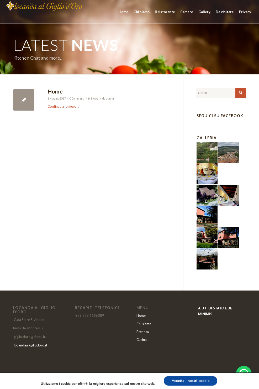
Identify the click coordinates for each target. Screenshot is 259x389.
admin (110, 98)
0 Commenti (77, 98)
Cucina (141, 340)
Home (55, 91)
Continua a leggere (64, 106)
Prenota (142, 332)
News (94, 98)
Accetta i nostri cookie (190, 380)
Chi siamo (143, 324)
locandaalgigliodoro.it (30, 345)
